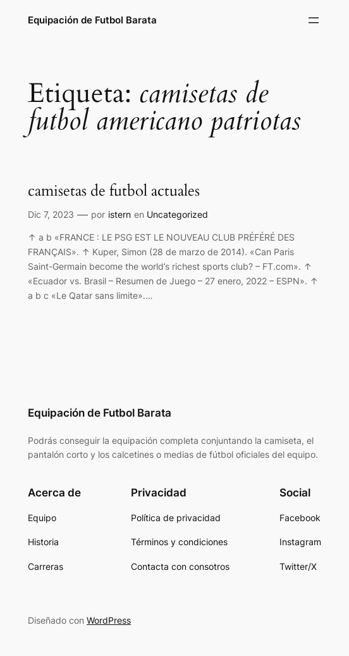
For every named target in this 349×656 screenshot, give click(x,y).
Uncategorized (177, 214)
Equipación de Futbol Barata (92, 20)
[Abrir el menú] (313, 20)
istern (119, 214)
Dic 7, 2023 (51, 214)
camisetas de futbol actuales (114, 191)
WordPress (109, 620)
